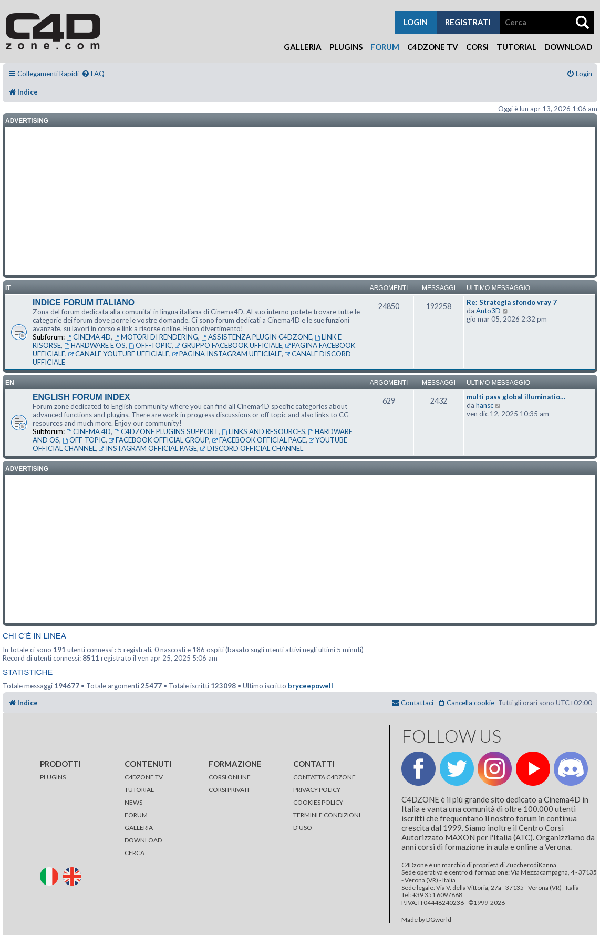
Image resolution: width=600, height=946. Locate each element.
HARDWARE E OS (95, 345)
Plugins (346, 46)
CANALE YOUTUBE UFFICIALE (118, 353)
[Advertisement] (300, 201)
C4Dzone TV (432, 46)
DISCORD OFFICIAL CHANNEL (251, 448)
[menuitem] (93, 73)
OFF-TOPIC (150, 345)
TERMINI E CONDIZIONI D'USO (326, 821)
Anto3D (488, 310)
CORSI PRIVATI (229, 790)
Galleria (303, 46)
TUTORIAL (139, 790)
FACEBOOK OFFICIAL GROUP (159, 440)
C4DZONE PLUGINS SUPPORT (166, 431)
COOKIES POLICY (318, 802)
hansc (484, 405)
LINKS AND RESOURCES (263, 431)
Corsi (477, 46)
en (9, 382)
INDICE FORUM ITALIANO (84, 302)
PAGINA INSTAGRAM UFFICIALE (227, 353)
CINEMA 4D (88, 337)
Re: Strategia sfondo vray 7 (512, 302)
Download (568, 46)
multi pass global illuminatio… (516, 397)
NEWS (133, 802)
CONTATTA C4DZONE (324, 777)
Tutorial (516, 46)
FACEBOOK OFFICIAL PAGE (259, 440)
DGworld (438, 919)
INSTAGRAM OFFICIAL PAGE (148, 448)
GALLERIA (139, 827)
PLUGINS (53, 777)
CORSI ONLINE (230, 777)
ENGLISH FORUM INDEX (81, 397)
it (8, 288)
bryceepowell (310, 686)
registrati (468, 22)
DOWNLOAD (143, 840)
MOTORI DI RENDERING (156, 337)
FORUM (136, 815)
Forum (384, 46)
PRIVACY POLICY (316, 790)
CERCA (134, 853)
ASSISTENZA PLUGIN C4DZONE (256, 337)
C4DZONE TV (144, 777)
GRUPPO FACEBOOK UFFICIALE (228, 345)
